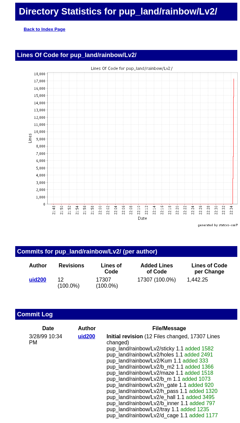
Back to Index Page (44, 29)
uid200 (37, 280)
